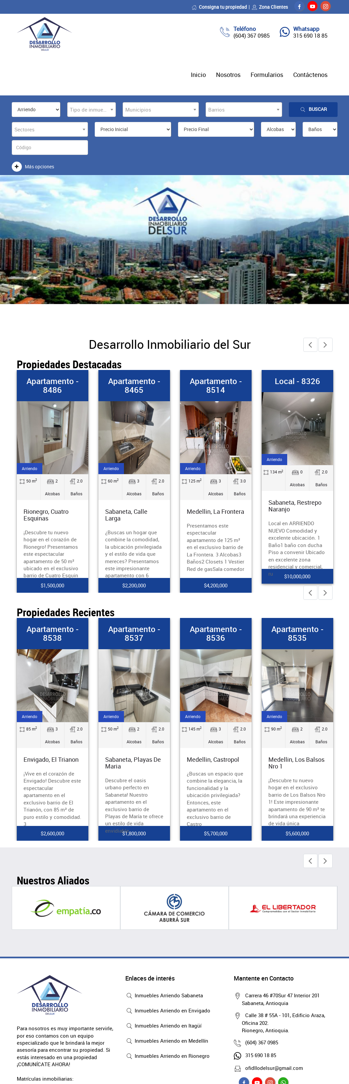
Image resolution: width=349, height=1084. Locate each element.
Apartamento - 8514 (216, 385)
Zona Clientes (270, 7)
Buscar (313, 109)
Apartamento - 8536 (216, 633)
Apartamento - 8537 (134, 633)
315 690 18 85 (310, 35)
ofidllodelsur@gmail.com (272, 1068)
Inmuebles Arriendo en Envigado (167, 1011)
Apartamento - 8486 (53, 385)
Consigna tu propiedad (219, 7)
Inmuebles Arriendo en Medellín (166, 1041)
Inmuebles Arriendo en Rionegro (167, 1056)
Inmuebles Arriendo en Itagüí (163, 1026)
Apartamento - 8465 (134, 385)
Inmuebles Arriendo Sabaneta (164, 996)
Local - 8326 (297, 381)
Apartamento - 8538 (53, 633)
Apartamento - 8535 (297, 633)
